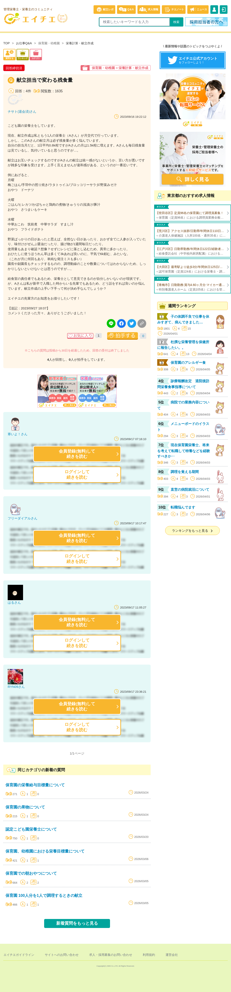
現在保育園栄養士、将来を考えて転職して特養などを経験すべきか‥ (183, 450)
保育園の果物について (25, 807)
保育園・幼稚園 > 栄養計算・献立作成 (120, 68)
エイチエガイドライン (19, 954)
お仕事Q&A (24, 43)
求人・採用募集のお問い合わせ (110, 954)
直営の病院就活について (190, 489)
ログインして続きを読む (77, 474)
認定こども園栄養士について (31, 829)
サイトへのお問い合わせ (62, 954)
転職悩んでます (183, 507)
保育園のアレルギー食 (188, 362)
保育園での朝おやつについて (31, 873)
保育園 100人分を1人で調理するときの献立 (43, 895)
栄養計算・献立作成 (80, 43)
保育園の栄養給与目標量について (35, 785)
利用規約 (149, 954)
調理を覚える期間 (185, 472)
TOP (6, 43)
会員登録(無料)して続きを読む (77, 454)
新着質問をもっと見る (77, 923)
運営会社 (172, 954)
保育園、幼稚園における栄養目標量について (45, 851)
